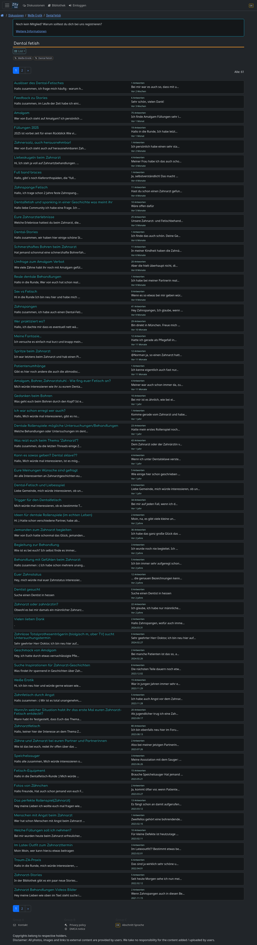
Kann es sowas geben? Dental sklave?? (45, 455)
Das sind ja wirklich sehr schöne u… (154, 864)
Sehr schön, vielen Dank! (147, 102)
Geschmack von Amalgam (35, 650)
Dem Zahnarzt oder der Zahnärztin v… (156, 444)
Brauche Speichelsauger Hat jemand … (157, 774)
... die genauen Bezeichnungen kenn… (156, 578)
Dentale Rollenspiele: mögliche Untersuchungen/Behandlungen (66, 425)
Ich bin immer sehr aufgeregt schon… (156, 563)
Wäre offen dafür (142, 206)
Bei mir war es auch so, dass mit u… (155, 87)
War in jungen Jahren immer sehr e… (155, 684)
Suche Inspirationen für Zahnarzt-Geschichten (52, 665)
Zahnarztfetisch (27, 726)
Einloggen (77, 5)
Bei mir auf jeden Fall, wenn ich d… (154, 504)
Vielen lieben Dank (29, 619)
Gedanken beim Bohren (33, 396)
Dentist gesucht (27, 589)
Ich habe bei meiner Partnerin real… (155, 280)
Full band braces (28, 172)
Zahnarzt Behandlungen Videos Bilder (45, 890)
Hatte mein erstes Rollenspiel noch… (155, 429)
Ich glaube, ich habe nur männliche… (156, 608)
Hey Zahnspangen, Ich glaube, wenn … (157, 310)
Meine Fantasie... (27, 336)
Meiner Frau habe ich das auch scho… (156, 161)
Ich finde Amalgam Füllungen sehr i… (156, 117)
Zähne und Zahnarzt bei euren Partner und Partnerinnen (60, 741)
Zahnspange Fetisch (31, 187)
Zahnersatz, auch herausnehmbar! (42, 142)
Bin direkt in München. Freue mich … (155, 325)
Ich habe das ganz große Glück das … (156, 534)
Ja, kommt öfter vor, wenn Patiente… (155, 789)
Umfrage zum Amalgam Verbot (39, 261)
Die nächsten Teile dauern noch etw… (156, 669)
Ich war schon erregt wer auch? (39, 410)
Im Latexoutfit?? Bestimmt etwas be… (156, 849)
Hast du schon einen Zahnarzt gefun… (156, 191)
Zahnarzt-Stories (28, 875)
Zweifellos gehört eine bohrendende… (156, 819)
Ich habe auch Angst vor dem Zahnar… (156, 699)
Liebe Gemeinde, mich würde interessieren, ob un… (165, 489)
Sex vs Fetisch (25, 291)
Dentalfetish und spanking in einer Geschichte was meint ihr (63, 202)
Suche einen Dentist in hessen (151, 593)
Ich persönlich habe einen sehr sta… (155, 146)
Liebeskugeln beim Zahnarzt (37, 157)
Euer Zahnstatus (27, 574)
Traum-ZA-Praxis (27, 860)
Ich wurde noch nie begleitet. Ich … (154, 549)
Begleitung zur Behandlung (36, 545)
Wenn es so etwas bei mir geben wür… (156, 295)
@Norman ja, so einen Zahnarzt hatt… (156, 355)
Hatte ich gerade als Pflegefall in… (154, 340)
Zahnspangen (25, 306)
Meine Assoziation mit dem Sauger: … (156, 760)
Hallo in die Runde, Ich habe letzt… (154, 131)
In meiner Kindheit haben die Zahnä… (156, 251)
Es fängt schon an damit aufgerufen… (156, 804)
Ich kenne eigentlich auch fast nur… (154, 370)
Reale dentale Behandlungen (37, 276)
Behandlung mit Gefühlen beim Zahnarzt (47, 559)
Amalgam (21, 113)
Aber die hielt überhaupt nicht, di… (154, 266)
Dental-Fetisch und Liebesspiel (39, 485)
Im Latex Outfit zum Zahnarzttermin (43, 845)
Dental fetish (53, 15)
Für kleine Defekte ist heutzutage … (154, 834)
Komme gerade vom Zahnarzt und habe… (159, 414)
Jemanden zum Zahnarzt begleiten (42, 530)
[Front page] (2, 15)
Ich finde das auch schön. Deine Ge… (155, 236)
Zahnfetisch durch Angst (34, 695)
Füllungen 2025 (26, 128)
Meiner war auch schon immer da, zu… (157, 385)
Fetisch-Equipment (29, 770)
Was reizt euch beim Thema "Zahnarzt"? (46, 440)
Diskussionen (33, 5)
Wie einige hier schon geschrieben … (155, 474)
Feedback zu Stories (30, 98)
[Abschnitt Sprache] (251, 5)
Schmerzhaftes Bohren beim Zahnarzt (45, 247)
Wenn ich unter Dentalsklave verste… (156, 459)
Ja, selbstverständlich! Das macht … (154, 176)
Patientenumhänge (30, 366)
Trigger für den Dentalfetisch (37, 500)
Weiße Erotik (35, 15)
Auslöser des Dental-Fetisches (39, 83)
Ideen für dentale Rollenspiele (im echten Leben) (53, 515)
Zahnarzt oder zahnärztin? (36, 604)
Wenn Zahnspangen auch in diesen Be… (158, 894)
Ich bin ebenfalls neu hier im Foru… (154, 730)
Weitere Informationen (31, 31)
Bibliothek (56, 5)
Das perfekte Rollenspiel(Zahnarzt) (42, 800)
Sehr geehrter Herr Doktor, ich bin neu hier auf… (163, 638)
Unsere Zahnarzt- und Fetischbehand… (157, 221)
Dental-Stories (26, 232)
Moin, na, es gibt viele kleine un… (153, 519)
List (18, 51)
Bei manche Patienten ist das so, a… (155, 654)
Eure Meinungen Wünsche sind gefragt (46, 470)
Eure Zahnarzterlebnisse (34, 217)
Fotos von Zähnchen (31, 785)
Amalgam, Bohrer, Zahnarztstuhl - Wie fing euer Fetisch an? (62, 381)
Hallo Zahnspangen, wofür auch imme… (158, 623)
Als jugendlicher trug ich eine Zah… (154, 714)
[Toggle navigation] (7, 5)
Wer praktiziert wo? (29, 321)
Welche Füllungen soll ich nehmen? (42, 830)
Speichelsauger (27, 756)
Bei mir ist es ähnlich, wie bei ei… (153, 400)
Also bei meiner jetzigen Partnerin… (155, 745)
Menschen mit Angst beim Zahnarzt (43, 815)
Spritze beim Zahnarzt (32, 351)
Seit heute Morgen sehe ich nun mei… (156, 879)
